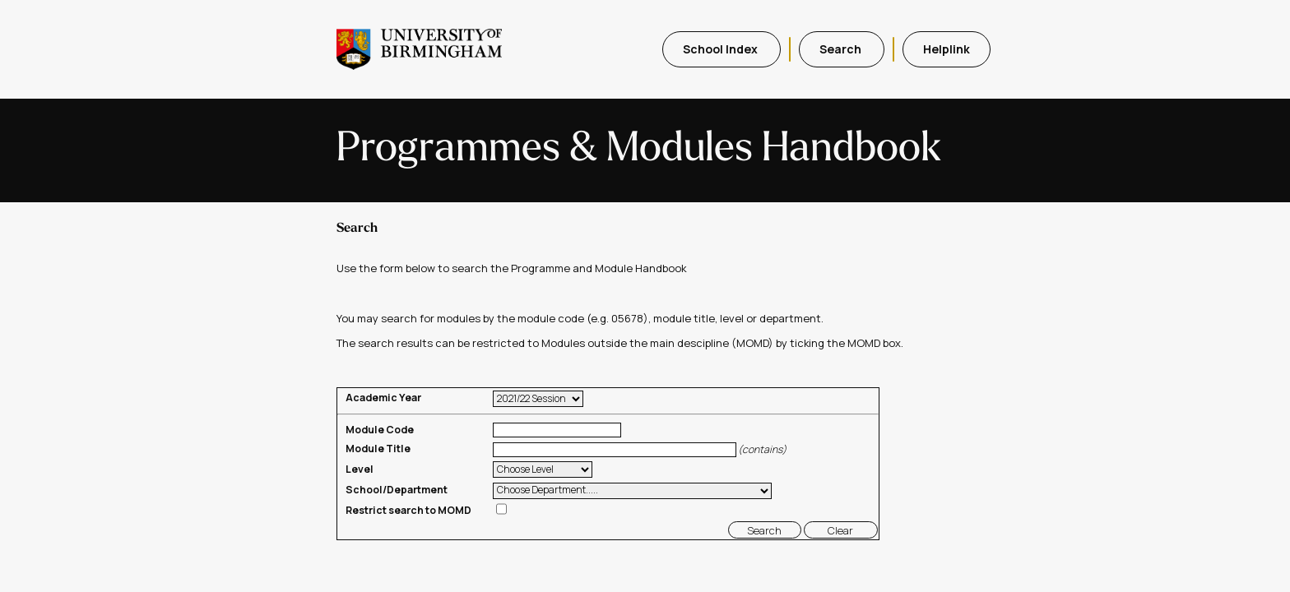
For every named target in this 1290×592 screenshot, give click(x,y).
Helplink (946, 49)
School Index (721, 49)
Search (841, 49)
